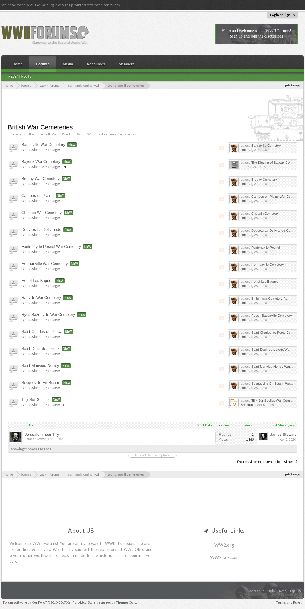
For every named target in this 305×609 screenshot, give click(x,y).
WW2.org (224, 545)
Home (17, 64)
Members (127, 64)
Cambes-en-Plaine (37, 195)
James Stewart (35, 439)
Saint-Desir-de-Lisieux (40, 348)
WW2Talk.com (224, 557)
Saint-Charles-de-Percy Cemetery (276, 332)
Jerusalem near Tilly (42, 434)
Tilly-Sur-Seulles (35, 399)
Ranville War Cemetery (41, 297)
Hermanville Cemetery (267, 264)
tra (243, 167)
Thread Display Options (152, 455)
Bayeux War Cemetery (40, 161)
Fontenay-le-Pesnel (265, 247)
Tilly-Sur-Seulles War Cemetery (274, 400)
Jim (243, 150)
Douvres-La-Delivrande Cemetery (275, 230)
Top (292, 591)
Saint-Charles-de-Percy (41, 331)
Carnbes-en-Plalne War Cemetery (276, 196)
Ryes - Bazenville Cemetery (271, 315)
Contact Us (256, 591)
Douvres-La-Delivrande (41, 229)
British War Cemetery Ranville (273, 298)
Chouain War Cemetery (41, 212)
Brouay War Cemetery (40, 178)
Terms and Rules (289, 602)
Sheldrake (248, 404)
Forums (42, 64)
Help (271, 591)
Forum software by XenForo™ (44, 602)
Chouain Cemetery (265, 213)
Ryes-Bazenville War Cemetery (48, 314)
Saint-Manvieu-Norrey (40, 365)
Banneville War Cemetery (43, 144)
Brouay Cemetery (264, 179)
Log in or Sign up (282, 15)
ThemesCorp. (126, 602)
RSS (221, 148)
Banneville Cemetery (266, 145)
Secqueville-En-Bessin (40, 382)
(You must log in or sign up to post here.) (267, 461)
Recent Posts (20, 76)
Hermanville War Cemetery (44, 263)
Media (68, 64)
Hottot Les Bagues (37, 280)
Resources (96, 64)
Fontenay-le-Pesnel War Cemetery (51, 246)
